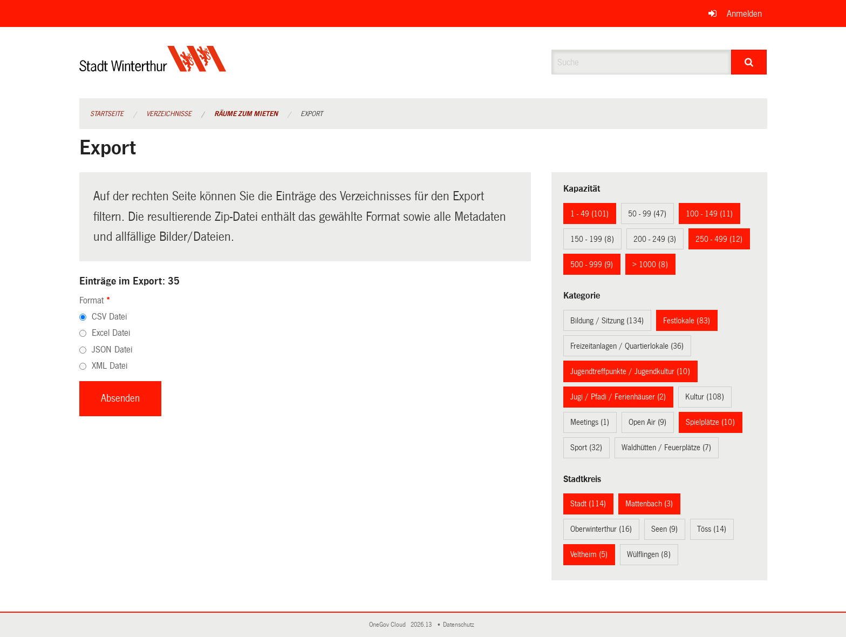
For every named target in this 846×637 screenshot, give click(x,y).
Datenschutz (460, 624)
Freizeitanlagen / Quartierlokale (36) (627, 346)
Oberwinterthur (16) (601, 529)
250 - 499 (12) (718, 239)
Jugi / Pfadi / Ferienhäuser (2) (618, 396)
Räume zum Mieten (246, 114)
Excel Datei (111, 332)
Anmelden (744, 13)
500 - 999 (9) (591, 264)
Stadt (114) (588, 503)
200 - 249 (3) (654, 239)
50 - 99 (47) (647, 213)
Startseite (107, 114)
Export (312, 114)
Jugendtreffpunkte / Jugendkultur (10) (630, 371)
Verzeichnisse (169, 114)
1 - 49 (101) (589, 213)
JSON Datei (112, 349)
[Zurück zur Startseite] (153, 67)
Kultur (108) (704, 396)
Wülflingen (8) (649, 554)
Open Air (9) (647, 422)
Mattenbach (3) (649, 503)
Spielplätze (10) (710, 422)
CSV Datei (109, 316)
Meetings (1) (589, 422)
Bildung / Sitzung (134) (607, 320)
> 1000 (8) (650, 264)
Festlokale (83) (686, 320)
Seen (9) (664, 529)
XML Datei (109, 365)
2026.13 (422, 624)
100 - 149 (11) (709, 213)
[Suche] (749, 62)
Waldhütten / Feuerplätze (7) (666, 447)
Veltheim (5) (589, 554)
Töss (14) (711, 529)
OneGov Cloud (389, 624)
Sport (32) (586, 447)
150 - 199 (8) (592, 239)
